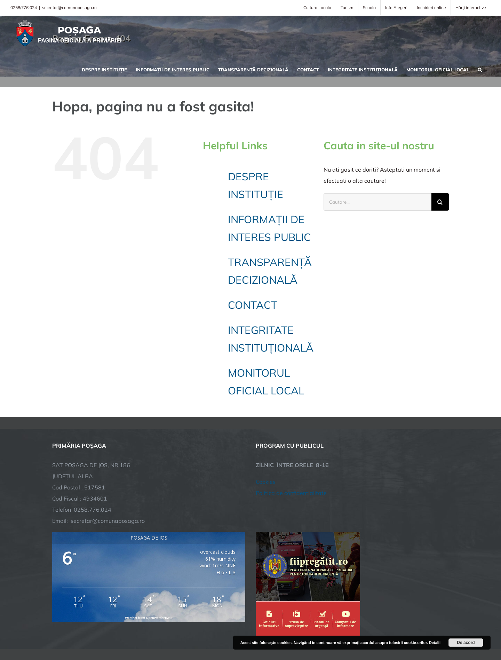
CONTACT (252, 305)
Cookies (266, 427)
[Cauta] (440, 202)
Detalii (434, 643)
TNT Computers (128, 633)
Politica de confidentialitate (291, 438)
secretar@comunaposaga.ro (69, 7)
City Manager (161, 633)
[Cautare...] (377, 202)
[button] (480, 69)
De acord (466, 642)
